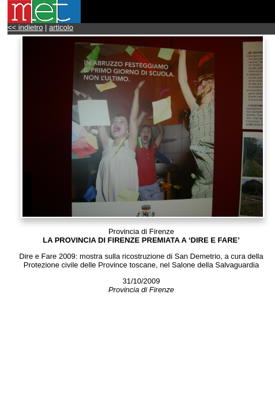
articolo (61, 27)
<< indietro (25, 27)
